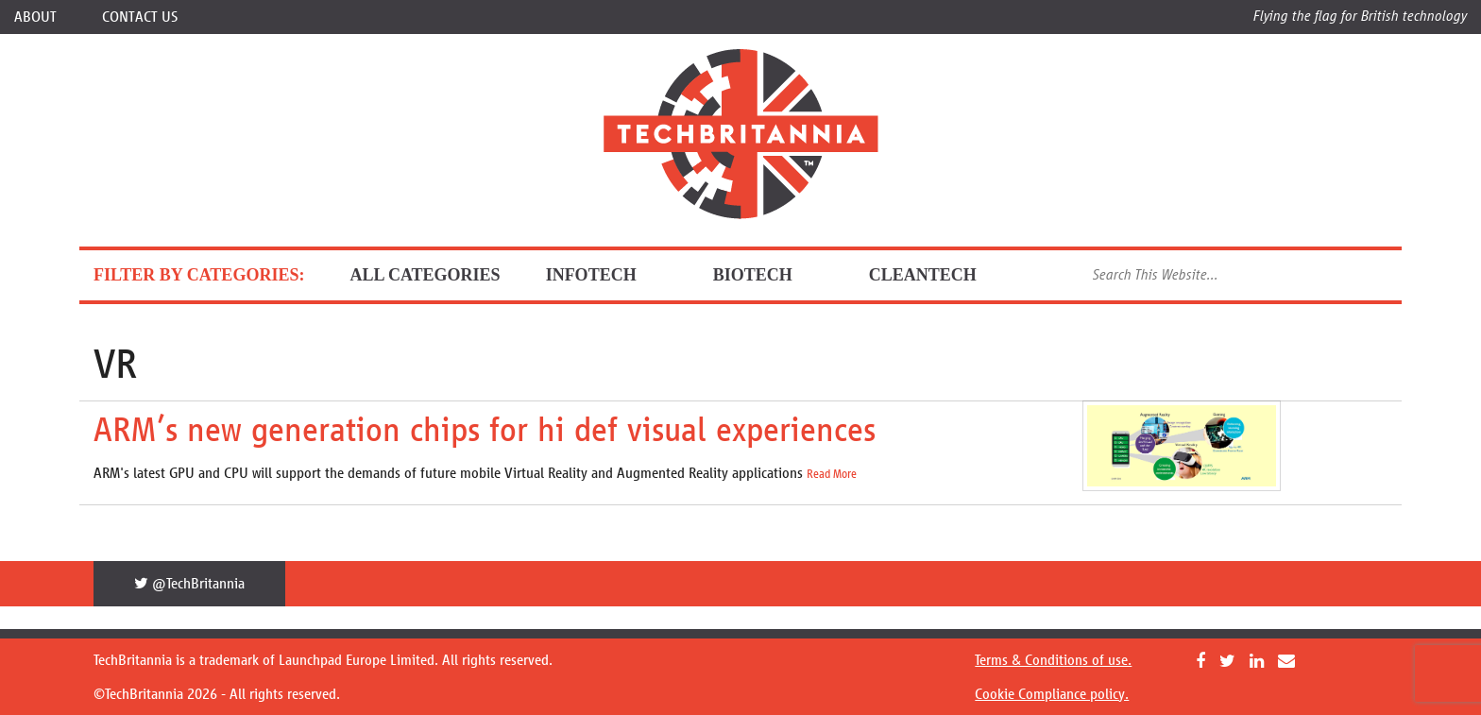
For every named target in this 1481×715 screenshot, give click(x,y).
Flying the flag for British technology (1360, 16)
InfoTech (607, 274)
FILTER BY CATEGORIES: (199, 274)
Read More (832, 474)
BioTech (768, 274)
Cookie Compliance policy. (1052, 694)
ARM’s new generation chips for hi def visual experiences (485, 429)
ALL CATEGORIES (424, 274)
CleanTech (938, 274)
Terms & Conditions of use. (1053, 660)
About (35, 17)
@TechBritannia (189, 583)
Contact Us (140, 17)
